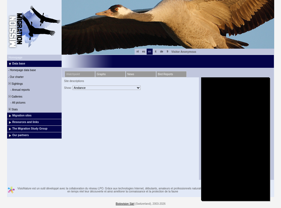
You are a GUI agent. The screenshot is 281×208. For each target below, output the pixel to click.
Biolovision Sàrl (125, 203)
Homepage (15, 57)
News (130, 74)
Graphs (101, 74)
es (143, 51)
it (155, 51)
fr (167, 51)
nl (138, 51)
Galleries (15, 96)
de (161, 51)
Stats (13, 109)
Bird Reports (165, 74)
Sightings (15, 83)
